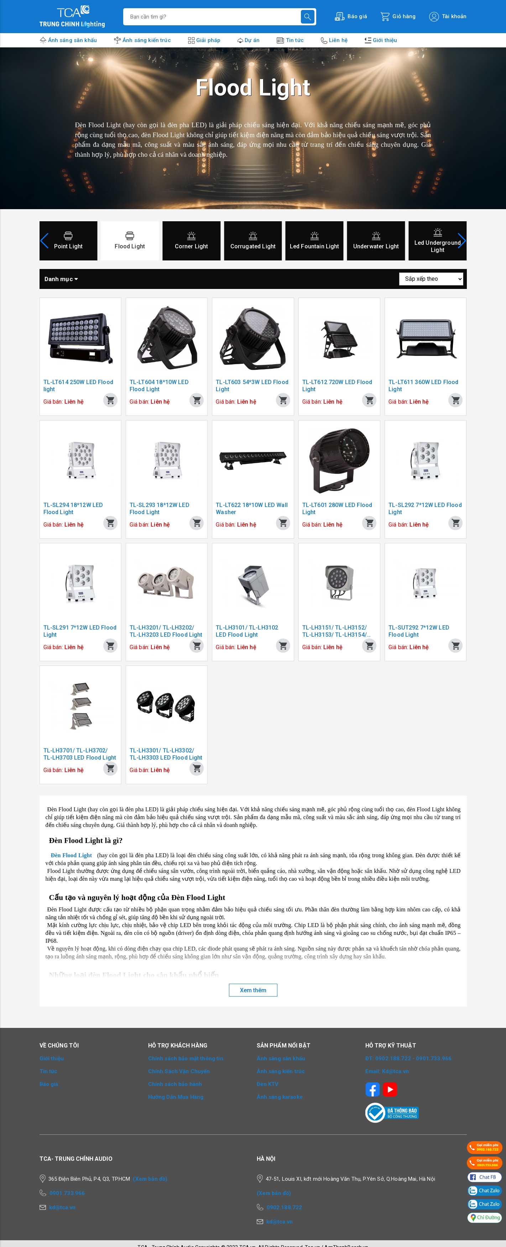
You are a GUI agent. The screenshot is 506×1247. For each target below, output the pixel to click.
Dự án (252, 40)
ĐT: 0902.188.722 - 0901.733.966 (408, 1058)
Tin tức (295, 40)
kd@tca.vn (62, 1207)
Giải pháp (208, 40)
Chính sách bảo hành (175, 1084)
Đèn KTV (268, 1084)
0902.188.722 (284, 1207)
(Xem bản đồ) (150, 1179)
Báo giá (49, 1084)
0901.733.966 (67, 1193)
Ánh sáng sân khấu (72, 40)
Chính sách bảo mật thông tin (185, 1058)
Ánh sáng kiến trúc (146, 40)
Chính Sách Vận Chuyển (179, 1071)
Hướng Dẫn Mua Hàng (176, 1097)
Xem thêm (253, 990)
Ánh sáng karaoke (280, 1097)
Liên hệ (338, 40)
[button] (462, 241)
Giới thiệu (385, 40)
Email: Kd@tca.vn (387, 1071)
